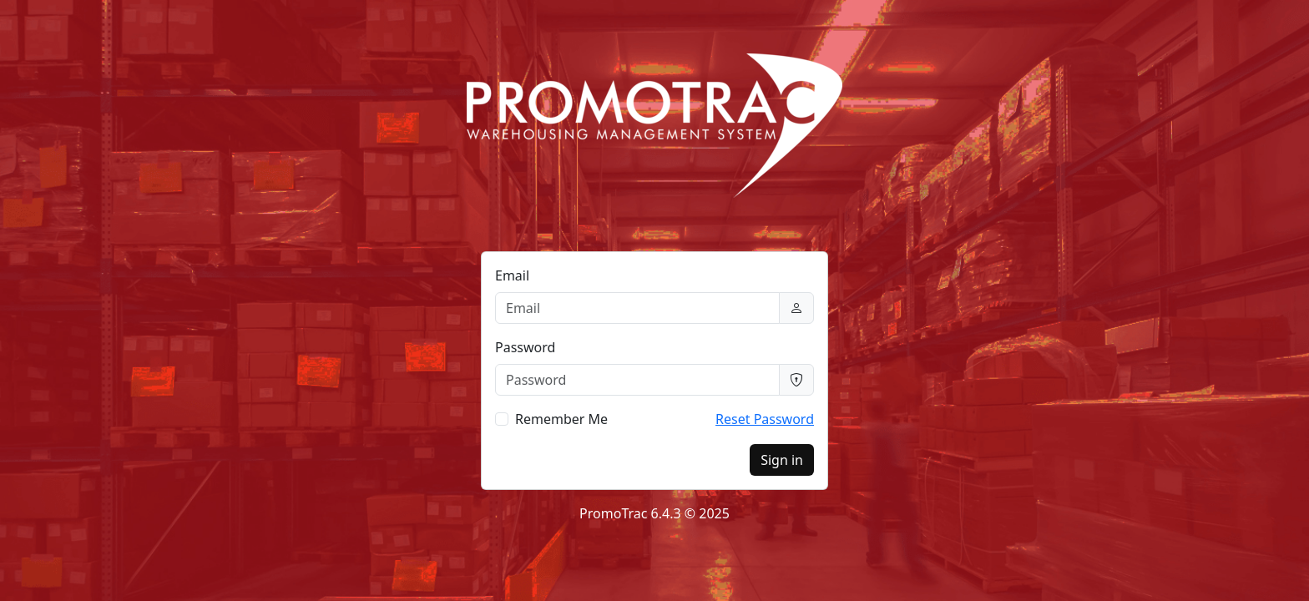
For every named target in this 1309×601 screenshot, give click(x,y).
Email (512, 275)
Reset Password (764, 419)
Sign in (782, 460)
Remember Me (561, 419)
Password (525, 347)
